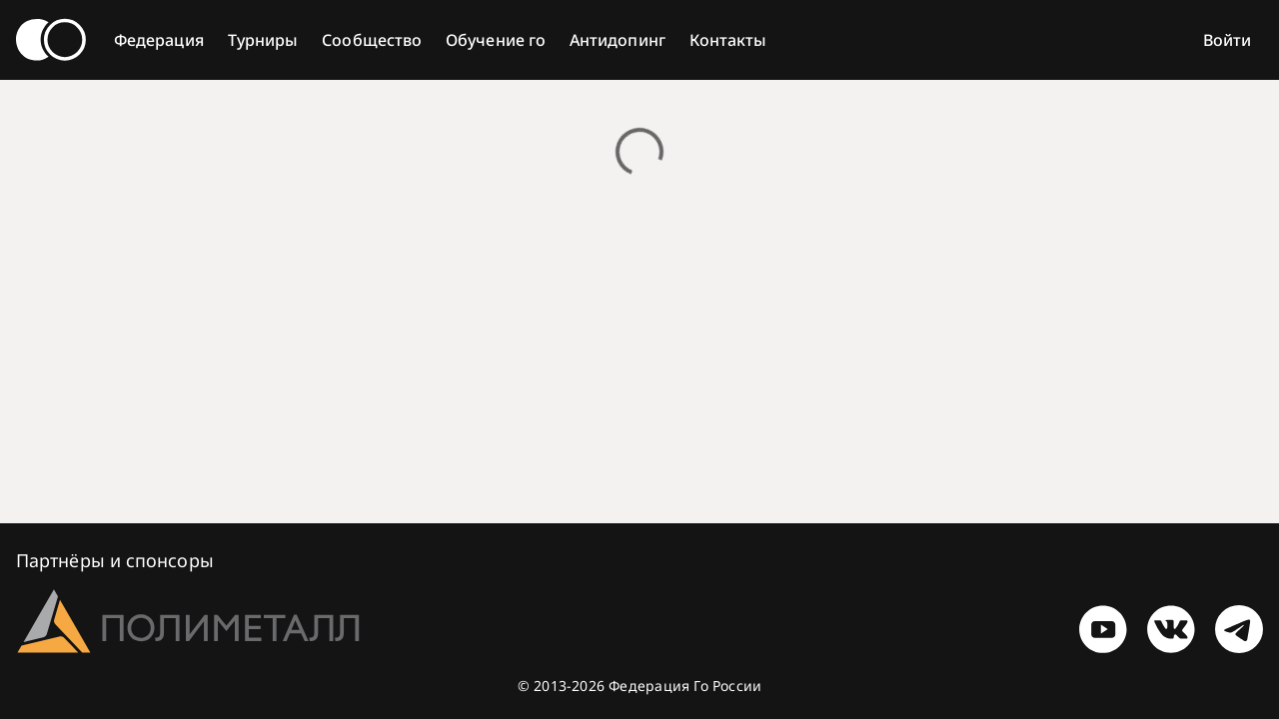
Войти (1227, 40)
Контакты (728, 40)
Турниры (263, 40)
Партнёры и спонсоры (115, 560)
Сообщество (372, 40)
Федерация (159, 40)
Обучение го (496, 40)
